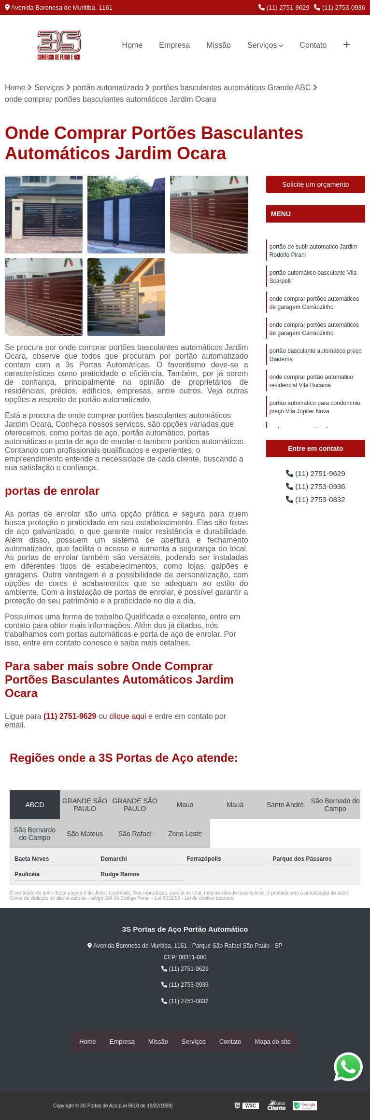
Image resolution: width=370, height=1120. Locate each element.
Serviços (262, 45)
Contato (313, 45)
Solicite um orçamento (315, 185)
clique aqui (127, 717)
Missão (218, 45)
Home (132, 45)
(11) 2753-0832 (315, 501)
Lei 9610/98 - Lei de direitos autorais (194, 898)
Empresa (174, 45)
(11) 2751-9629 (284, 7)
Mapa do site (272, 1041)
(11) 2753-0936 (339, 7)
